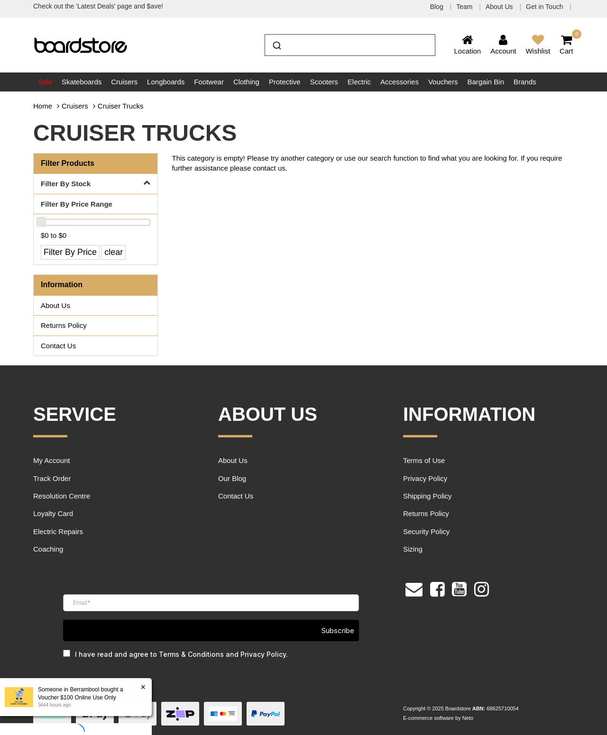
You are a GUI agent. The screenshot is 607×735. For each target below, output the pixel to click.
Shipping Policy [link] (427, 496)
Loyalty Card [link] (53, 513)
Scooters (324, 82)
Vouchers (443, 82)
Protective (285, 82)
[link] (437, 588)
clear (113, 252)
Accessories (399, 82)
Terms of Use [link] (424, 460)
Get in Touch (545, 6)
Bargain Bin (485, 82)
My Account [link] (51, 460)
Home (42, 106)
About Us (500, 6)
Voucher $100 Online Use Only (76, 697)
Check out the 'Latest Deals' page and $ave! (98, 6)
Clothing (246, 82)
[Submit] (276, 44)
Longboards (165, 82)
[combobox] (350, 45)
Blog (437, 6)
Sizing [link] (413, 549)
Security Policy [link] (426, 531)
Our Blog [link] (232, 478)
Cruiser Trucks (121, 106)
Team (465, 6)
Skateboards (81, 82)
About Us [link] (55, 305)
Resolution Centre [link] (61, 496)
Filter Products (67, 163)
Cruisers (124, 82)
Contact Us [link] (58, 346)
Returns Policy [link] (64, 325)
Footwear (209, 82)
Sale (45, 82)
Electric (359, 82)
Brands (525, 82)
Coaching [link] (48, 549)
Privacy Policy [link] (425, 478)
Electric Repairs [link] (58, 531)
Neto (467, 718)
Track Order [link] (52, 478)
